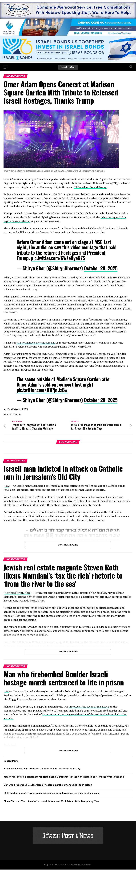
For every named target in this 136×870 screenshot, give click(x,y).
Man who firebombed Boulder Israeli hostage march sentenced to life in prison (48, 785)
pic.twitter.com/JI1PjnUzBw (42, 389)
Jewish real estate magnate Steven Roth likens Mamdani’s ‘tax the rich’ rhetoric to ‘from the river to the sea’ (64, 777)
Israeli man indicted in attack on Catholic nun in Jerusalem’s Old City (42, 769)
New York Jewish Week (17, 593)
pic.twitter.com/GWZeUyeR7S (58, 257)
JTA (6, 486)
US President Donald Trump (90, 187)
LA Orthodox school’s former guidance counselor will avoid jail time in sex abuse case (52, 793)
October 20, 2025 (100, 268)
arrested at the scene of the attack (89, 707)
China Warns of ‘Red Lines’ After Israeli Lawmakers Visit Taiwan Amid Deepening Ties (51, 802)
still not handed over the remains (35, 342)
